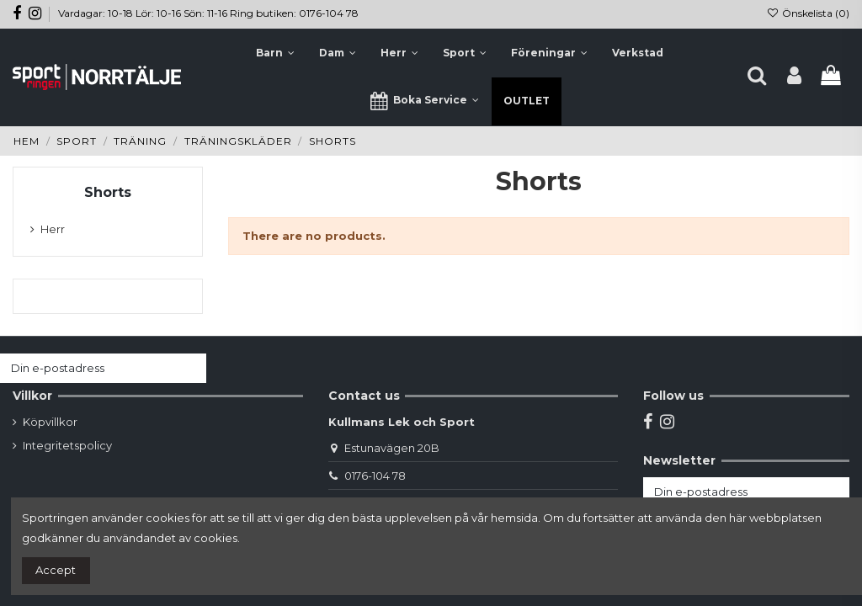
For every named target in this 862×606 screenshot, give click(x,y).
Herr (52, 229)
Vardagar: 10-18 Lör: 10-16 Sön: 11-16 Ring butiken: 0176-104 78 (208, 13)
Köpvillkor (50, 421)
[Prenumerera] (189, 368)
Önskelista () (808, 13)
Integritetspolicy (67, 445)
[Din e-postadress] (86, 368)
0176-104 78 (375, 475)
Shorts (107, 192)
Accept (55, 570)
